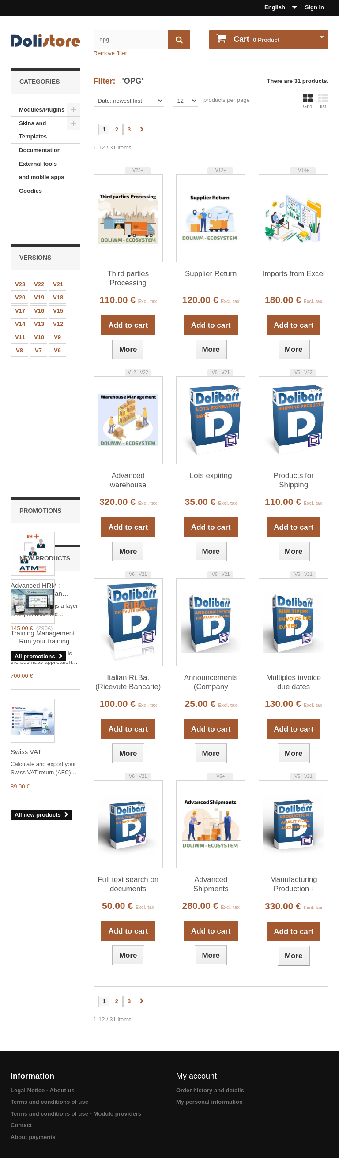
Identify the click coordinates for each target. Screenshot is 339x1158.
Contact (21, 1125)
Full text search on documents (128, 884)
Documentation (40, 150)
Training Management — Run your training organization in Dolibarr (45, 608)
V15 (58, 277)
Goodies (30, 190)
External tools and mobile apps (41, 170)
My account (196, 1076)
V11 (20, 304)
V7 (38, 317)
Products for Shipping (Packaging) (294, 480)
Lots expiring (211, 475)
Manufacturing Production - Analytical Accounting (293, 884)
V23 (20, 251)
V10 (39, 304)
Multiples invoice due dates (293, 682)
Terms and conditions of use (49, 1101)
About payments (33, 1137)
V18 (58, 264)
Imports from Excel (294, 273)
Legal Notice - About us (43, 1090)
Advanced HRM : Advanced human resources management (36, 430)
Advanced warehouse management (128, 480)
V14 (20, 291)
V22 (39, 251)
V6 (57, 317)
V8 (19, 317)
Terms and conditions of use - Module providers (76, 1113)
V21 (58, 251)
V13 (39, 291)
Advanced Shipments (211, 884)
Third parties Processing (128, 278)
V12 (58, 291)
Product (255, 39)
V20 (20, 264)
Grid (308, 101)
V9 (57, 304)
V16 (39, 277)
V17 (20, 277)
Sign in (314, 7)
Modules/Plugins (41, 109)
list (323, 101)
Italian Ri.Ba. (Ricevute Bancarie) (128, 682)
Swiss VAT (26, 722)
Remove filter (111, 53)
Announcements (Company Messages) (211, 682)
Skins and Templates (33, 130)
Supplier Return (211, 273)
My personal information (209, 1101)
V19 (39, 264)
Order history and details (210, 1090)
